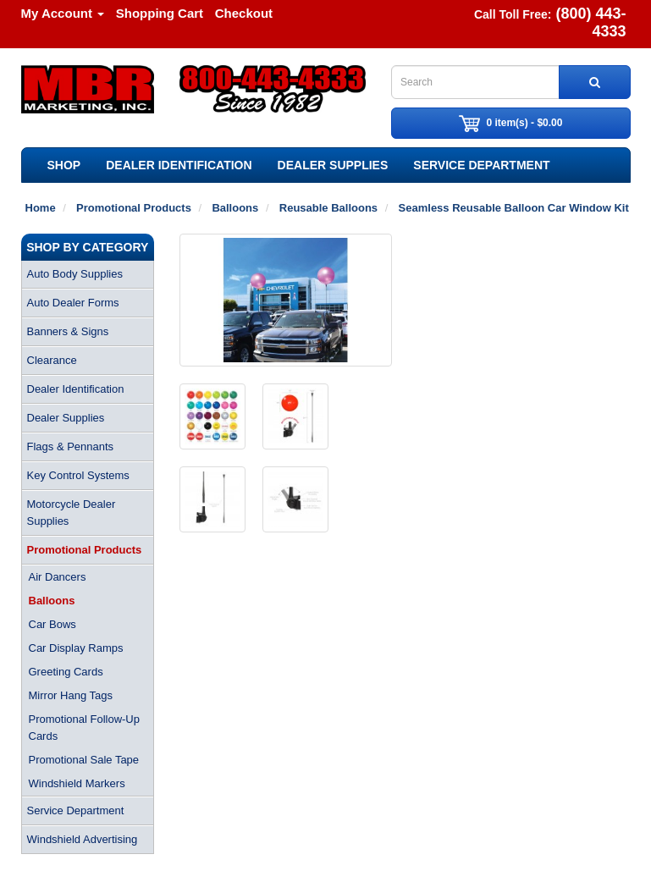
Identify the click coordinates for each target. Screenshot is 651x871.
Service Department (481, 165)
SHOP (64, 165)
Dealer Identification (178, 165)
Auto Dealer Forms (73, 302)
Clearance (52, 360)
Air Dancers (57, 577)
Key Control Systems (78, 475)
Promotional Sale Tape (84, 759)
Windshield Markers (77, 783)
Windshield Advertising (82, 839)
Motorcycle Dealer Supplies (71, 512)
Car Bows (52, 624)
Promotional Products (84, 549)
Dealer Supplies (333, 165)
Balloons (52, 600)
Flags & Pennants (70, 446)
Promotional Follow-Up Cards (85, 727)
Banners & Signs (68, 331)
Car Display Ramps (76, 648)
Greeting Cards (66, 671)
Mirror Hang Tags (71, 695)
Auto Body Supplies (75, 273)
